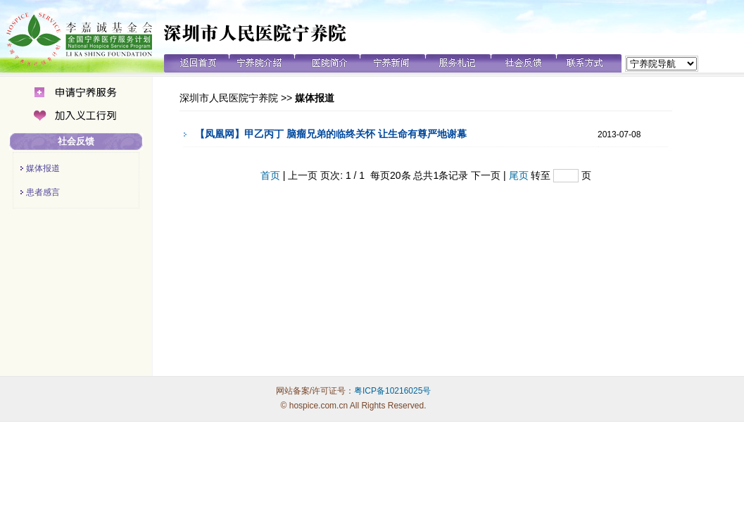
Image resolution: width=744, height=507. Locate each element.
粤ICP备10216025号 (392, 391)
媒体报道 (43, 168)
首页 (270, 175)
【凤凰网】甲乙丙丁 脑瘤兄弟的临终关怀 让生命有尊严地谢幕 (331, 133)
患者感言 (43, 192)
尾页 (519, 175)
